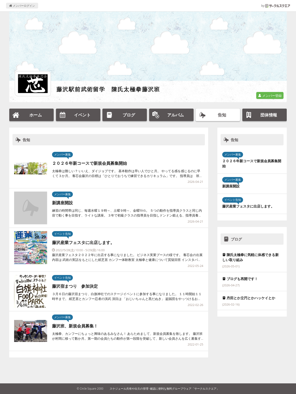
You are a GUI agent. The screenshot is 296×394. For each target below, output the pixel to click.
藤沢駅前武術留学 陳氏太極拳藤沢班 (108, 89)
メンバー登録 (270, 95)
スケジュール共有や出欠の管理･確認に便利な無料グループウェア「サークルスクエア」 (164, 389)
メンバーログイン (22, 6)
